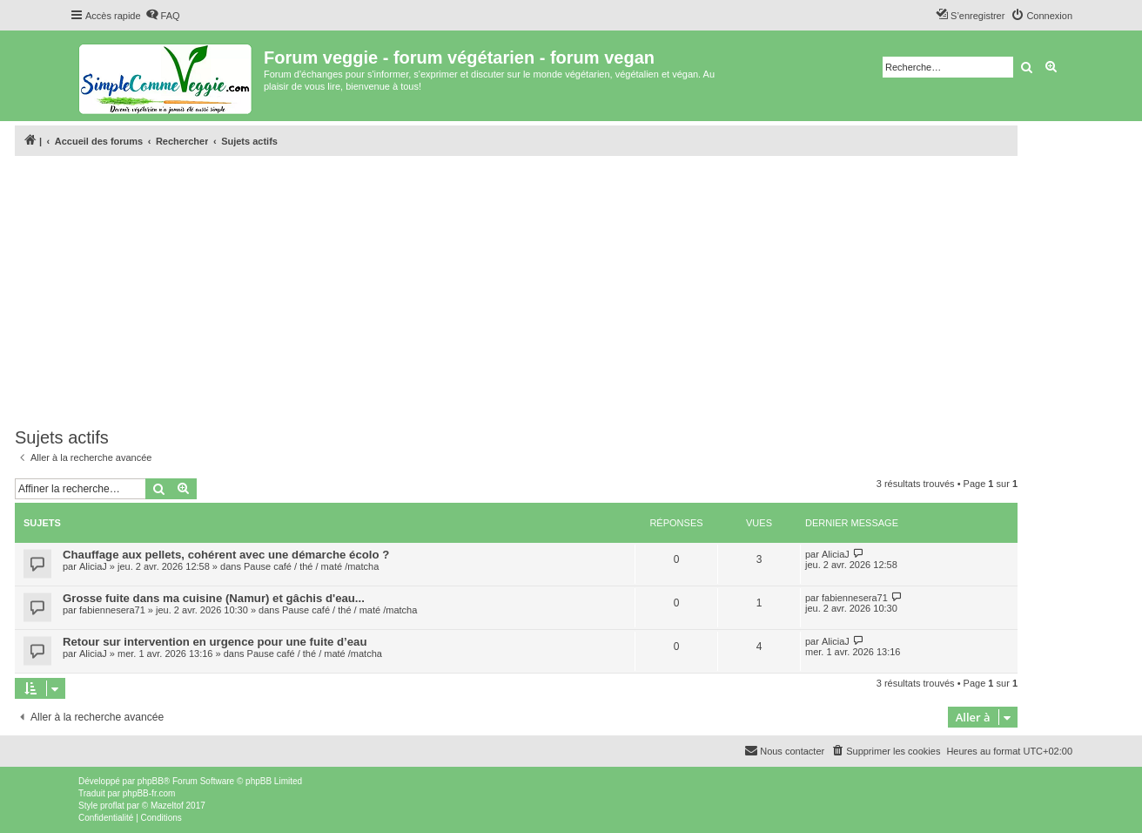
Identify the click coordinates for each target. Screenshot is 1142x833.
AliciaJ (93, 566)
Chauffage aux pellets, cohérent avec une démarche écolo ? (226, 554)
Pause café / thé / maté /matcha (311, 566)
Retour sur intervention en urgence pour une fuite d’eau (215, 641)
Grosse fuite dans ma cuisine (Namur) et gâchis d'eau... (214, 598)
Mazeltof (167, 805)
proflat (112, 805)
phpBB (151, 781)
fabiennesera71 (112, 610)
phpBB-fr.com (149, 793)
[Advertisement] (516, 292)
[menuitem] (162, 15)
